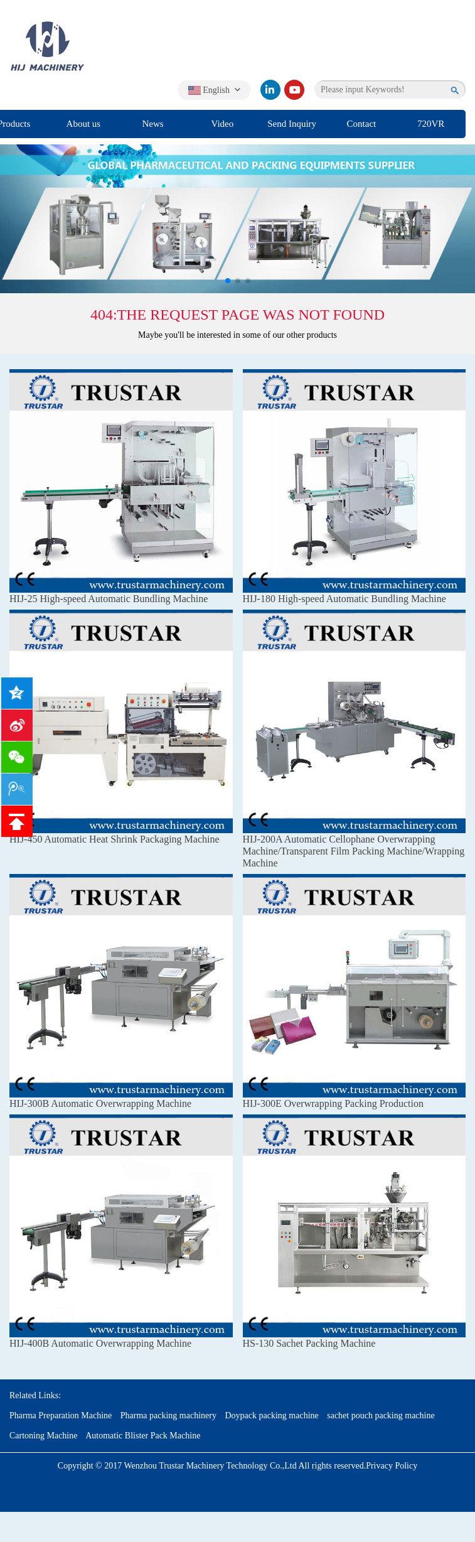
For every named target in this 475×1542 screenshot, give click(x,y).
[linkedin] (270, 90)
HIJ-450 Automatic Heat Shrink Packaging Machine (114, 839)
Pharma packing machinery (168, 1415)
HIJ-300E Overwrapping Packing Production (333, 1103)
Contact (361, 124)
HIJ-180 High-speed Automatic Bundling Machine (344, 598)
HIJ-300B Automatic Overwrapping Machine (100, 1103)
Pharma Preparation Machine (60, 1415)
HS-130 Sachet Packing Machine (309, 1343)
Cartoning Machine (43, 1435)
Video (222, 124)
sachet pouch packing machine (380, 1415)
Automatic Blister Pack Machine (142, 1435)
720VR (430, 124)
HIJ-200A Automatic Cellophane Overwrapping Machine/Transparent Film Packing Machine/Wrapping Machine (354, 851)
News (153, 124)
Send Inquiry (291, 124)
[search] (455, 89)
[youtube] (294, 90)
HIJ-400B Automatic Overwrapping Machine (100, 1343)
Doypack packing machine (271, 1415)
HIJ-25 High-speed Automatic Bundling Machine (108, 598)
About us (84, 124)
